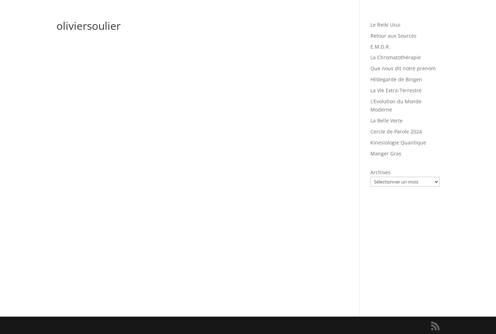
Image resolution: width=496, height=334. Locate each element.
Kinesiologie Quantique (398, 142)
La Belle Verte (386, 120)
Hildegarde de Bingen (396, 79)
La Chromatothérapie (395, 57)
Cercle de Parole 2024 (396, 131)
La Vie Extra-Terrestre (395, 90)
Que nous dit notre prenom (403, 68)
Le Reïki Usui (385, 24)
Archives (380, 172)
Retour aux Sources (393, 35)
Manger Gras (385, 153)
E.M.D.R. (380, 46)
